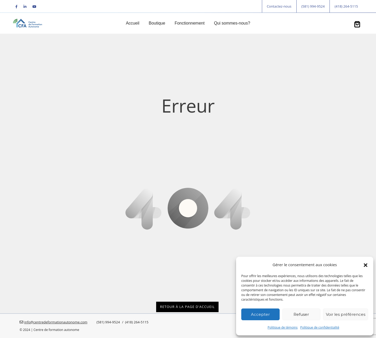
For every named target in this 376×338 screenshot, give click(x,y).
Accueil (132, 23)
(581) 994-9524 (313, 6)
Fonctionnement (190, 23)
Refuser (301, 314)
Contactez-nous (279, 6)
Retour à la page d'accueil (187, 306)
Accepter (260, 314)
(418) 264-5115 (346, 6)
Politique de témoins (283, 327)
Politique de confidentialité (319, 327)
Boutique (157, 23)
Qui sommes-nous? (232, 23)
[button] (365, 264)
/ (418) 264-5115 (134, 322)
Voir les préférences (345, 314)
